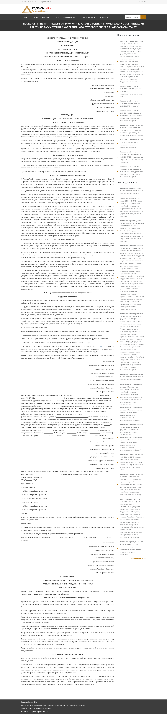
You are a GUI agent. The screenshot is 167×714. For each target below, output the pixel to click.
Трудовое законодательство (66, 17)
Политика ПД (44, 711)
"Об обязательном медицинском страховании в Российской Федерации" (131, 115)
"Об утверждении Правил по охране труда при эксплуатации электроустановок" (132, 130)
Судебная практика (41, 17)
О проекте (104, 17)
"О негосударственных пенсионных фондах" (131, 91)
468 (70, 148)
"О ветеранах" (130, 103)
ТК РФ (26, 17)
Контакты (142, 2)
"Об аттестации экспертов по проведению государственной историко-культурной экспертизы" (131, 548)
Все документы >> (138, 558)
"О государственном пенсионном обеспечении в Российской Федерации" (131, 172)
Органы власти (89, 17)
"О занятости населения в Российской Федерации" (132, 143)
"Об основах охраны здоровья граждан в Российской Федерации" (131, 157)
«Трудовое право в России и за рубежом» (69, 705)
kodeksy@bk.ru (45, 708)
